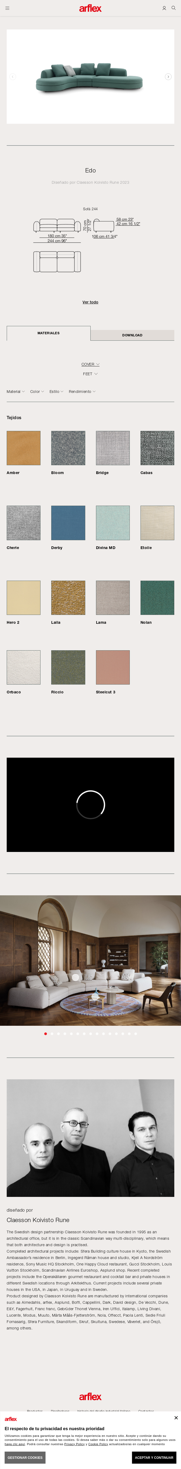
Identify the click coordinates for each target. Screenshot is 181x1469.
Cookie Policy (98, 1444)
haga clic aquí (15, 1444)
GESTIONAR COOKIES (25, 1458)
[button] (168, 76)
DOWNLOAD (132, 335)
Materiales (49, 333)
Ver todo (90, 302)
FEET (87, 374)
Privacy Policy (74, 1444)
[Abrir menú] (7, 8)
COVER (88, 364)
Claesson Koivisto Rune (98, 182)
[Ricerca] (174, 8)
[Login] (164, 8)
